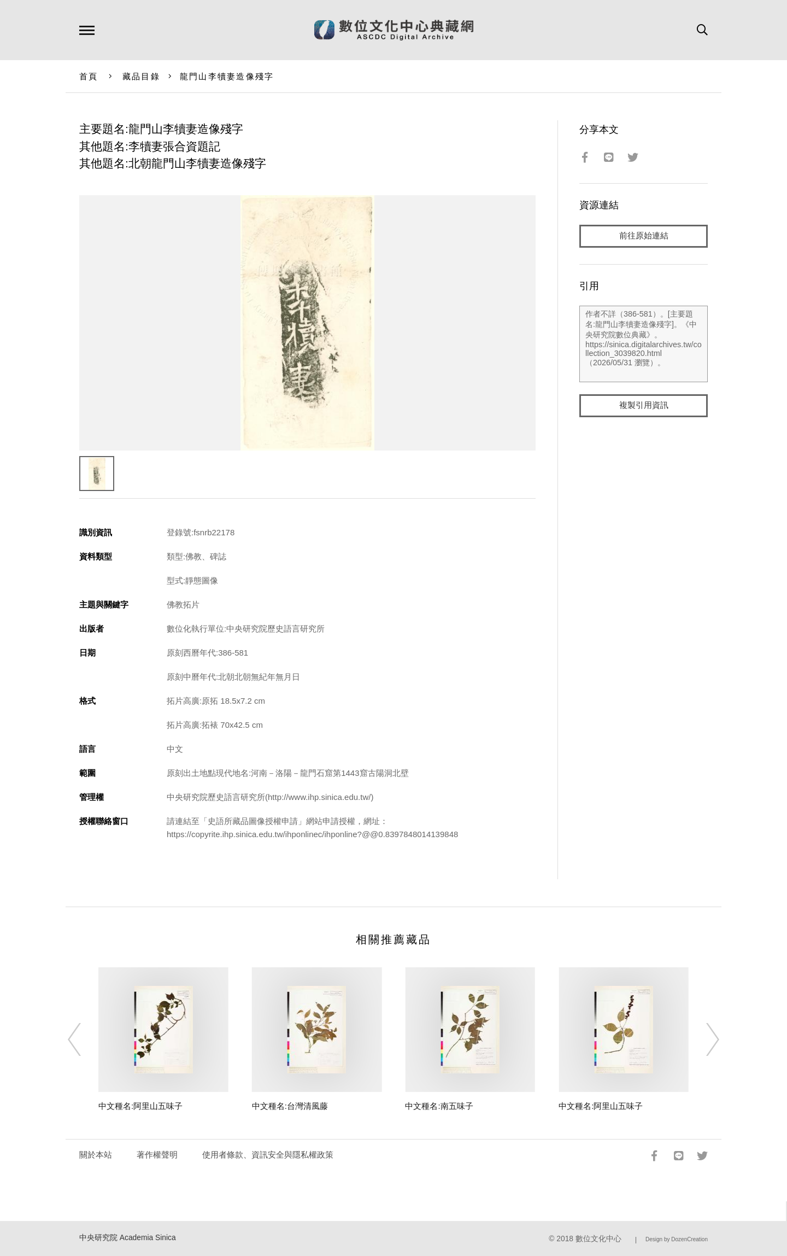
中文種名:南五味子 (439, 1106)
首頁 (88, 76)
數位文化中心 (598, 1239)
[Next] (703, 1039)
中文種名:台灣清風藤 (290, 1106)
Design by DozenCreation (676, 1239)
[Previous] (84, 1039)
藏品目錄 (141, 76)
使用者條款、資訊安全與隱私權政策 (267, 1154)
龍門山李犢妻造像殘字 (227, 76)
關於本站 (95, 1154)
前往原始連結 (643, 236)
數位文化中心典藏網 (393, 30)
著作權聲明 (157, 1154)
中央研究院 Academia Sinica (127, 1238)
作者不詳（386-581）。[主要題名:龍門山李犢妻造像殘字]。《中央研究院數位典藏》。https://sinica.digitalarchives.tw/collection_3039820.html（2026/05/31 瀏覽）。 (643, 344)
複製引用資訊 (643, 405)
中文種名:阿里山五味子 (140, 1106)
